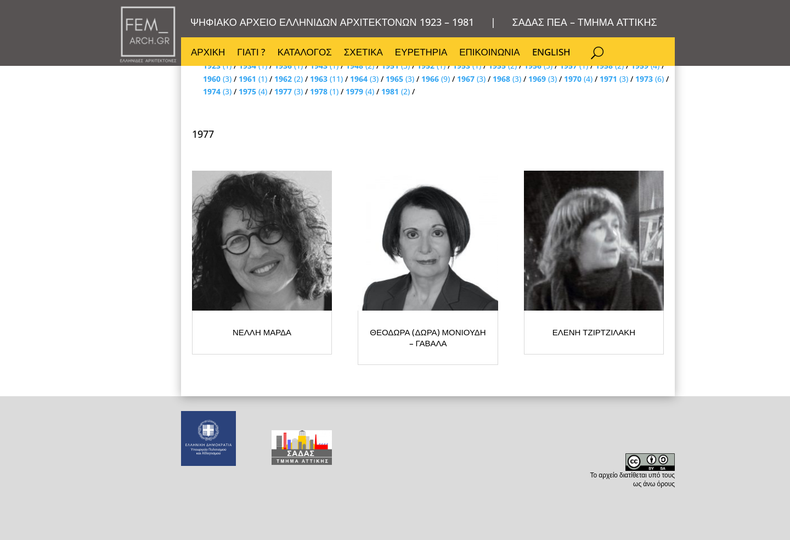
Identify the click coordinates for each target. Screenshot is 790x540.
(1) (253, 79)
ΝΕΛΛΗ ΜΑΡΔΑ (301, 411)
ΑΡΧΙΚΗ (208, 53)
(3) (217, 79)
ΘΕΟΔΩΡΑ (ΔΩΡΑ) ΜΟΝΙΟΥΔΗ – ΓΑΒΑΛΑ (521, 411)
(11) (326, 79)
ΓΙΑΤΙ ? (251, 53)
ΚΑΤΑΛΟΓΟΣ (305, 53)
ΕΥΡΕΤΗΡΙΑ (421, 53)
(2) (288, 79)
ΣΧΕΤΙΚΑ (363, 53)
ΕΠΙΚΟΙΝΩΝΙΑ (489, 53)
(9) (435, 79)
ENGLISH (551, 53)
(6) (649, 79)
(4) (578, 79)
